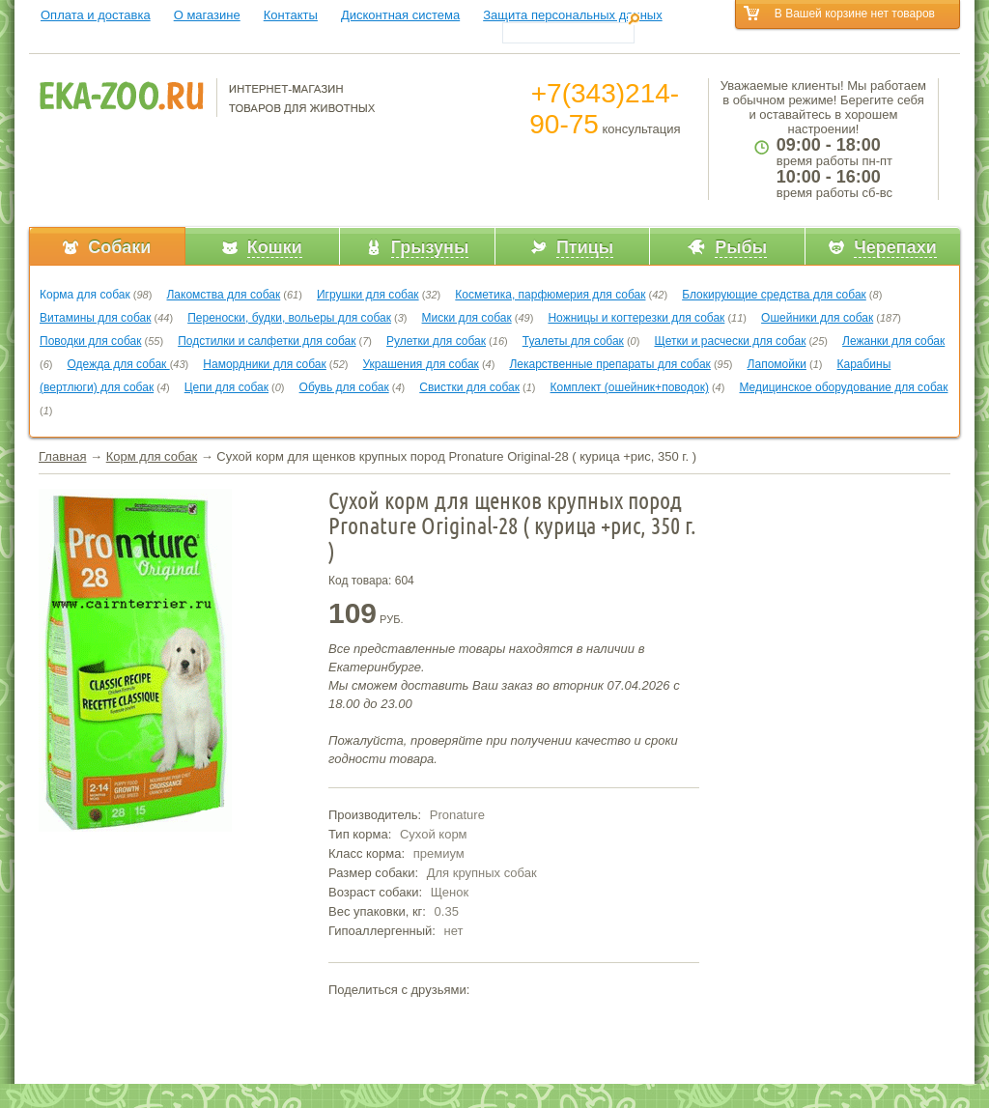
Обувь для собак (344, 387)
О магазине (207, 15)
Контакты (291, 15)
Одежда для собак (119, 364)
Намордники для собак (264, 364)
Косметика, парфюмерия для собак (550, 294)
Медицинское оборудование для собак (843, 387)
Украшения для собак (421, 364)
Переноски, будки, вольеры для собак (289, 318)
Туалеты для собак (573, 341)
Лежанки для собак (893, 341)
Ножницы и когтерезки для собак (636, 318)
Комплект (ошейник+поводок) (630, 387)
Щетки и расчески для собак (729, 341)
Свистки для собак (469, 387)
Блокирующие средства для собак (774, 294)
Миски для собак (467, 318)
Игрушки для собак (368, 294)
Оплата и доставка (96, 15)
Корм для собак (151, 456)
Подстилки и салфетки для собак (266, 341)
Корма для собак (85, 294)
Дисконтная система (400, 15)
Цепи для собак (226, 387)
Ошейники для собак (817, 318)
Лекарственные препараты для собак (609, 364)
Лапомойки (777, 364)
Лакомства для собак (223, 294)
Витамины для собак (95, 318)
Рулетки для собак (436, 341)
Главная (62, 456)
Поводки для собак (90, 341)
